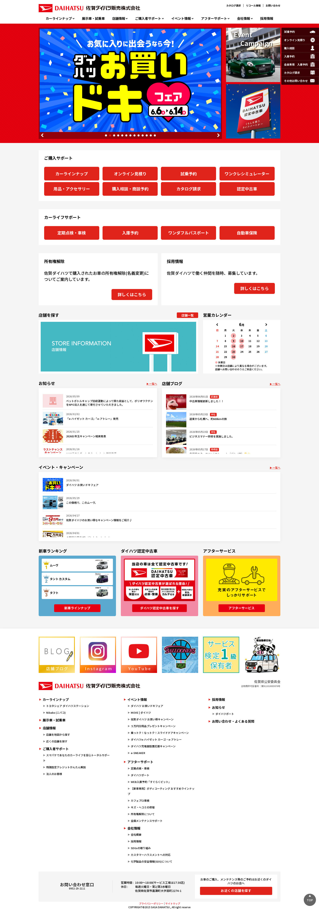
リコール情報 (253, 5)
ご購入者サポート (148, 18)
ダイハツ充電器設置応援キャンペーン (153, 746)
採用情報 (266, 18)
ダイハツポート (140, 775)
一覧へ (153, 384)
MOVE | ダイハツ (141, 712)
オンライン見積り (130, 174)
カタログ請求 (233, 5)
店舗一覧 (187, 315)
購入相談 (289, 48)
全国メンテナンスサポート (147, 821)
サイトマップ (172, 903)
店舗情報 (118, 18)
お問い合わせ (273, 5)
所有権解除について (143, 814)
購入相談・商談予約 (130, 189)
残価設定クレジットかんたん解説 (66, 767)
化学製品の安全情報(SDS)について (151, 861)
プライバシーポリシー (151, 903)
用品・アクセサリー (72, 189)
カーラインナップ (59, 18)
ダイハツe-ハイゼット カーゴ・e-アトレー (156, 739)
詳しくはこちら (132, 294)
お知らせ (218, 707)
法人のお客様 (54, 774)
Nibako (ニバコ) (56, 712)
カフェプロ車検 (140, 800)
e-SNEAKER (138, 753)
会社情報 (243, 18)
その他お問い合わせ (296, 81)
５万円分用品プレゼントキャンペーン (153, 726)
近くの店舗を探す (56, 741)
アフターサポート (214, 18)
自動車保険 (247, 233)
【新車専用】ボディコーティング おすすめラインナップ (161, 791)
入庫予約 (130, 233)
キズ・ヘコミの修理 (143, 807)
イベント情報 (181, 18)
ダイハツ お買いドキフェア (147, 706)
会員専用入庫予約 (296, 65)
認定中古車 (247, 189)
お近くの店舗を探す (236, 890)
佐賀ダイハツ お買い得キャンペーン (152, 719)
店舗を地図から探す (58, 734)
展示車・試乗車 (93, 18)
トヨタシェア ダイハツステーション (67, 706)
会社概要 (136, 834)
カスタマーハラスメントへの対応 (150, 855)
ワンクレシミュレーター (247, 174)
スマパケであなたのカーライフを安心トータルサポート (76, 757)
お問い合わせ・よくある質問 (233, 721)
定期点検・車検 (71, 233)
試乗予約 (188, 174)
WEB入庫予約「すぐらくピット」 (151, 782)
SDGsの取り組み (141, 848)
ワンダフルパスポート (188, 233)
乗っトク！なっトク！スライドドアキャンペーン (160, 733)
